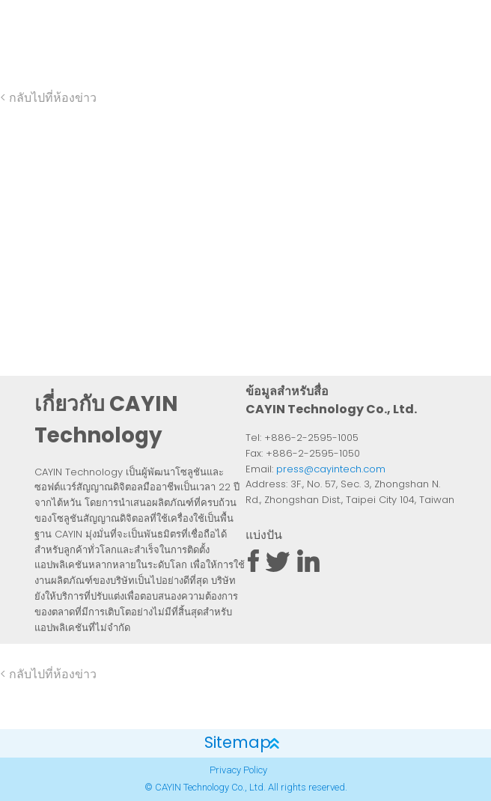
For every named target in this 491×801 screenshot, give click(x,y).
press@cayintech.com (330, 470)
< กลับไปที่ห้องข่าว (48, 99)
